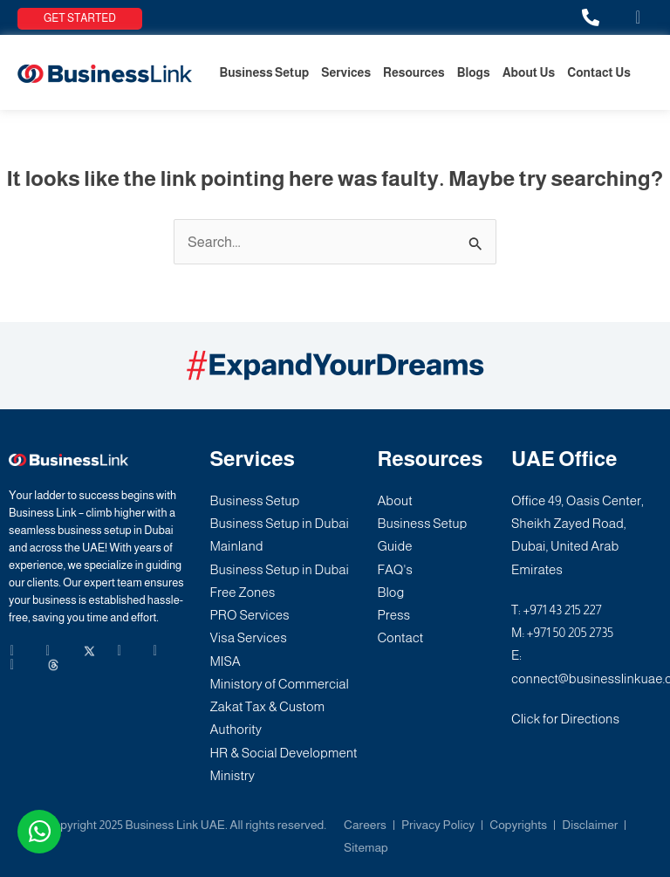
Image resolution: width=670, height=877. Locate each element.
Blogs (473, 72)
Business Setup (264, 72)
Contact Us (599, 72)
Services (346, 72)
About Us (529, 72)
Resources (414, 72)
